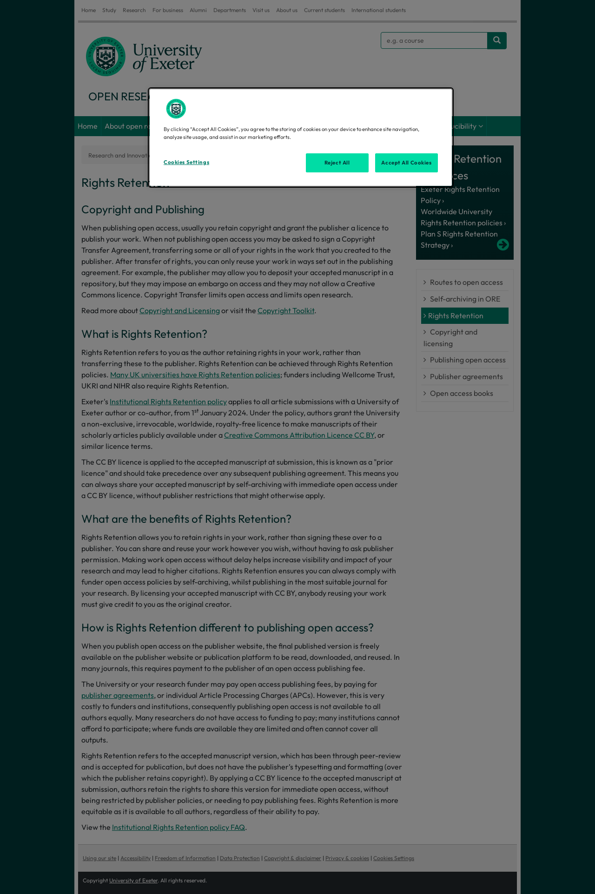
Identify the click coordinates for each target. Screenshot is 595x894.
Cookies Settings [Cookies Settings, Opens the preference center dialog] (186, 162)
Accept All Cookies (406, 162)
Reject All (337, 162)
